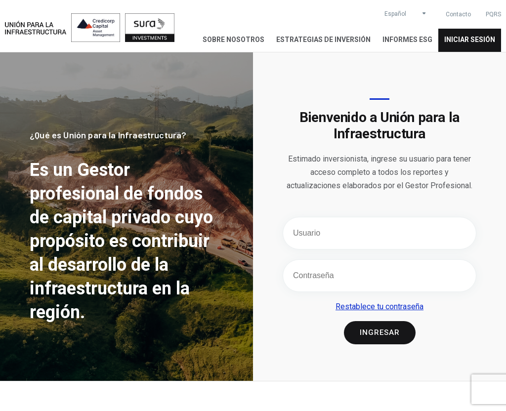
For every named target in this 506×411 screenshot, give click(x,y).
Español (395, 13)
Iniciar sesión (469, 39)
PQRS (493, 14)
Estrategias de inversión (323, 39)
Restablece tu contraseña (379, 306)
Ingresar (380, 332)
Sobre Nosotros (233, 39)
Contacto (458, 14)
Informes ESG (407, 39)
